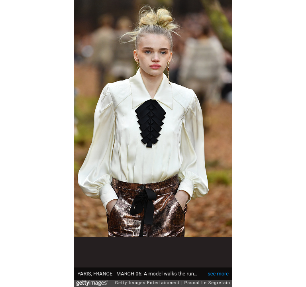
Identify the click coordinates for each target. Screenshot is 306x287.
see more (218, 270)
